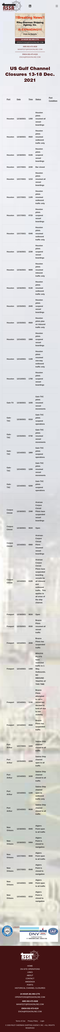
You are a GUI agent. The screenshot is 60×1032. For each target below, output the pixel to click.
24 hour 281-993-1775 (30, 39)
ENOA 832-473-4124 (30, 54)
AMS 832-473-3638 (30, 46)
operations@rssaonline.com (30, 42)
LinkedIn (16, 927)
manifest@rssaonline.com (30, 49)
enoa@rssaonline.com (30, 57)
